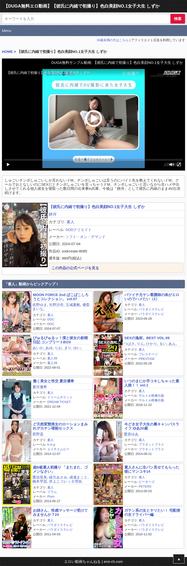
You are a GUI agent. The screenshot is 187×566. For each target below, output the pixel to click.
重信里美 (39, 477)
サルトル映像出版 (151, 395)
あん (172, 344)
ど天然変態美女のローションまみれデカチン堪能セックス (60, 426)
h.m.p (51, 444)
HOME (7, 51)
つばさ (129, 344)
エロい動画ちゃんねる (82, 561)
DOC (50, 319)
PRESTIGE (147, 359)
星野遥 (37, 434)
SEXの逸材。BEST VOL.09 (147, 338)
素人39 (52, 358)
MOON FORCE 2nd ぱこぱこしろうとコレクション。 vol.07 (61, 297)
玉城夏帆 (73, 305)
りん (140, 344)
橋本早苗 (39, 481)
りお (58, 348)
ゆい (77, 348)
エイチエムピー (58, 449)
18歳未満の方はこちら (112, 40)
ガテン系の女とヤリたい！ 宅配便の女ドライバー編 (152, 512)
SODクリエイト (78, 230)
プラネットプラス (151, 444)
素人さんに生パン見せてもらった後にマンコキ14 (151, 469)
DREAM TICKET (59, 402)
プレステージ (148, 354)
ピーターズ (147, 482)
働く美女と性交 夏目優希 (53, 381)
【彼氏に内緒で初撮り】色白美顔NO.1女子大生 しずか (97, 207)
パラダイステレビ (151, 309)
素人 (70, 222)
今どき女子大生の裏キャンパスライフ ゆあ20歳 (151, 426)
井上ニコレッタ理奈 (65, 481)
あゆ (49, 348)
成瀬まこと (78, 477)
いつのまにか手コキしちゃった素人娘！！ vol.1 (151, 383)
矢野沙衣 (56, 305)
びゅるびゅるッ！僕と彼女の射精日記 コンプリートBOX (60, 340)
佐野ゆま (39, 305)
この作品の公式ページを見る (75, 268)
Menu (6, 31)
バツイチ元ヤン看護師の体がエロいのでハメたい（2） (151, 297)
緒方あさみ (58, 477)
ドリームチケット (60, 397)
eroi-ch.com (113, 561)
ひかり (151, 344)
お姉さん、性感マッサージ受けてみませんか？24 (60, 512)
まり (67, 348)
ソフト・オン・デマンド (85, 237)
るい (163, 344)
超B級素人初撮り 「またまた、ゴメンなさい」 (60, 469)
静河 (53, 214)
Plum (51, 496)
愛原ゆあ (131, 434)
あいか (37, 348)
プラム (52, 492)
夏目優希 (39, 387)
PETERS (145, 486)
